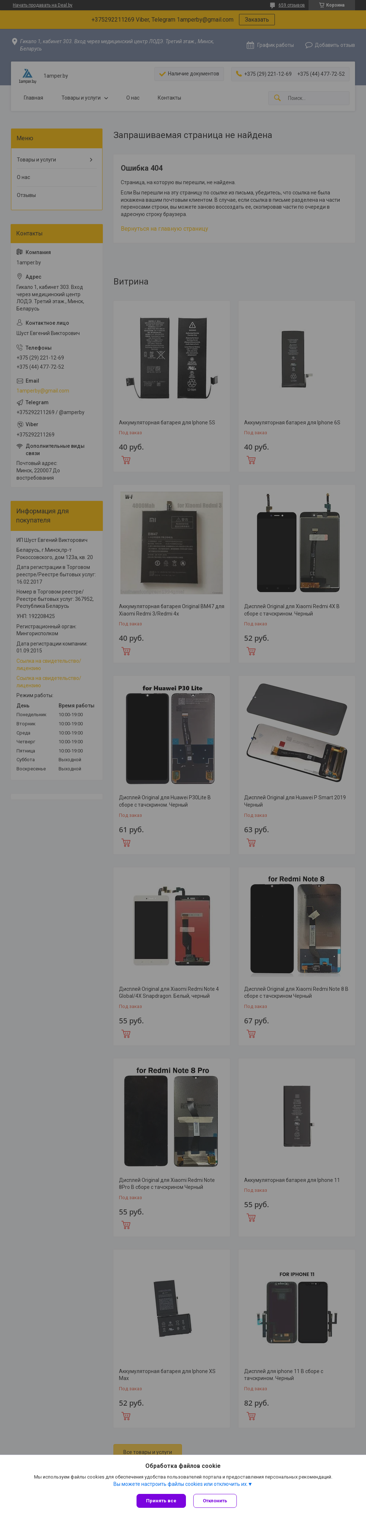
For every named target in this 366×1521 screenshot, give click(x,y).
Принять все (161, 1500)
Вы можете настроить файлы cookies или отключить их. (180, 1484)
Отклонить (215, 1500)
